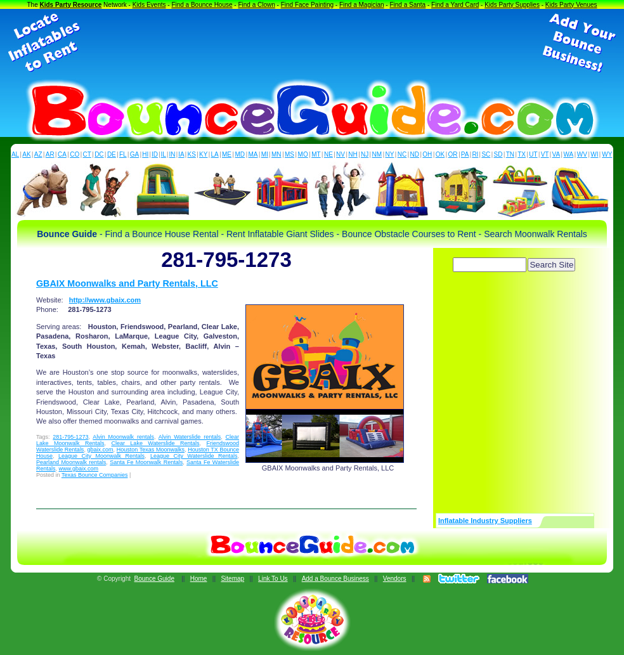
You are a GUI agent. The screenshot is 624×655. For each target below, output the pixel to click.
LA (215, 154)
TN (510, 154)
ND (414, 154)
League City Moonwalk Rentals (101, 456)
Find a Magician (361, 4)
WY (607, 154)
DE (111, 154)
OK (440, 154)
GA (134, 154)
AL (15, 154)
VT (545, 154)
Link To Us (273, 578)
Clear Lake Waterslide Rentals (155, 443)
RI (475, 154)
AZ (38, 154)
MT (315, 154)
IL (163, 154)
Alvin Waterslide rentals (190, 437)
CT (87, 154)
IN (172, 154)
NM (377, 154)
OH (427, 154)
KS (192, 154)
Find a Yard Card (455, 4)
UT (533, 154)
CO (74, 154)
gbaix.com (101, 449)
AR (50, 154)
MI (264, 154)
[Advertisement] (312, 43)
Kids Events (149, 4)
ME (226, 154)
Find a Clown (256, 4)
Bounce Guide (154, 578)
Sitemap (232, 578)
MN (276, 154)
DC (98, 154)
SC (485, 154)
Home (198, 578)
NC (402, 154)
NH (352, 154)
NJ (364, 154)
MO (303, 154)
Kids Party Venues (571, 4)
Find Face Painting (307, 4)
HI (145, 154)
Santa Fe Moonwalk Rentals (146, 462)
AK (26, 154)
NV (340, 154)
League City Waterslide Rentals (194, 456)
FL (123, 154)
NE (328, 154)
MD (240, 154)
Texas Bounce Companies (95, 475)
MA (253, 154)
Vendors (394, 578)
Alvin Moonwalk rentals (123, 437)
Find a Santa (407, 4)
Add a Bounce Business (335, 578)
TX (521, 154)
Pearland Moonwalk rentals (71, 462)
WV (582, 154)
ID (155, 154)
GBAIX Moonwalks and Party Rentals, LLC (127, 283)
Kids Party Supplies (512, 4)
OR (453, 154)
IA (181, 154)
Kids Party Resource (71, 4)
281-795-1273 (70, 437)
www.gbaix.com (79, 468)
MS (289, 154)
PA (465, 154)
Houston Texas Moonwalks (151, 449)
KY (203, 154)
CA (62, 154)
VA (556, 154)
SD (498, 154)
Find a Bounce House (201, 4)
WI (594, 154)
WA (569, 154)
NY (389, 154)
